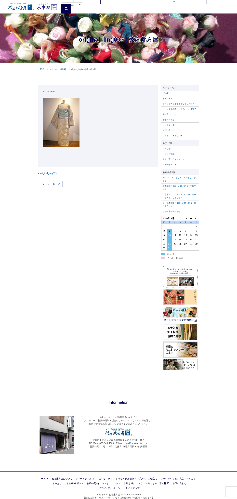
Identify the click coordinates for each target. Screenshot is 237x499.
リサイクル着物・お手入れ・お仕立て (136, 5)
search (232, 5)
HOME (89, 5)
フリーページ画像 (57, 66)
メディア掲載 (168, 150)
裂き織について (169, 111)
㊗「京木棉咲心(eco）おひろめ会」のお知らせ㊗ (179, 201)
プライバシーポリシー (172, 132)
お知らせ (167, 145)
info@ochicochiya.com (136, 439)
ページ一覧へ (50, 180)
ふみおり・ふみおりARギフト (68, 479)
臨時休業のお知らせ (171, 208)
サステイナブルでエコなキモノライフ (179, 100)
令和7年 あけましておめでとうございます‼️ (180, 175)
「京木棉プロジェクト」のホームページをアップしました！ (179, 192)
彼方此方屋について (105, 5)
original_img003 (48, 169)
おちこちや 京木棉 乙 (198, 5)
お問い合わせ (219, 5)
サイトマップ (168, 121)
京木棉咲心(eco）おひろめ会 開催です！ (179, 184)
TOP (42, 66)
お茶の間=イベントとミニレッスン (105, 479)
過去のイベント (169, 161)
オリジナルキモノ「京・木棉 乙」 (178, 474)
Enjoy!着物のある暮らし (170, 5)
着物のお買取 (168, 116)
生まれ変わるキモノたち (173, 155)
